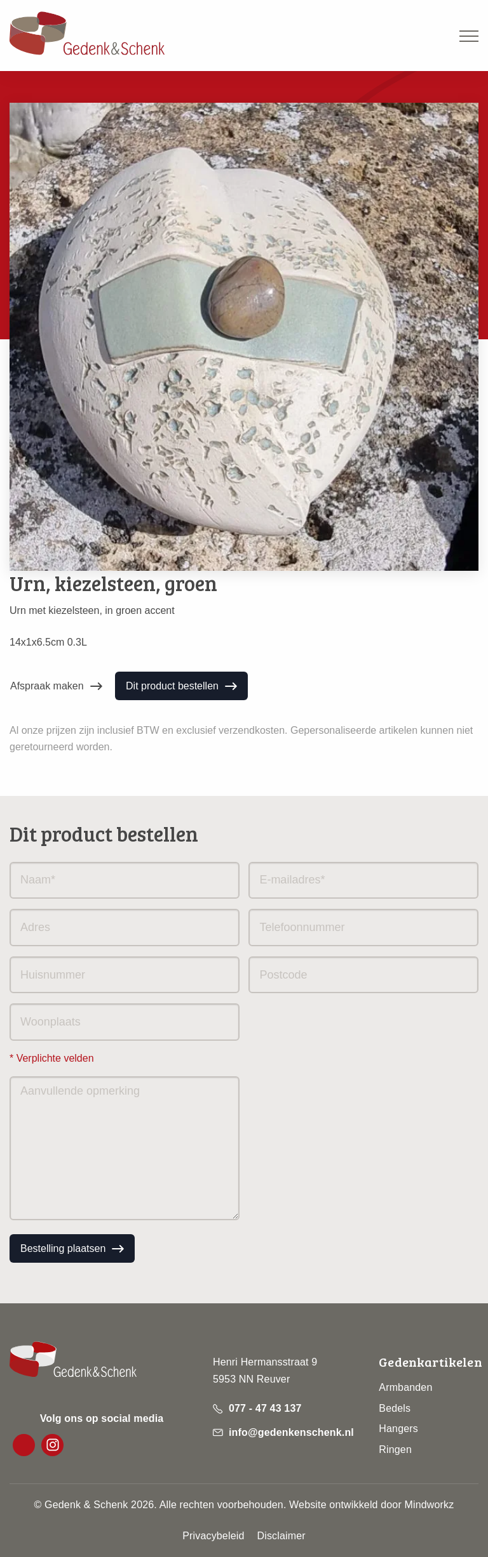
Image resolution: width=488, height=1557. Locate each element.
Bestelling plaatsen (62, 1248)
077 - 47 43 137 (265, 1408)
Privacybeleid (213, 1535)
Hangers (398, 1428)
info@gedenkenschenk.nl (291, 1432)
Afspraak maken (47, 686)
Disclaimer (281, 1535)
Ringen (395, 1449)
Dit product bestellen (172, 686)
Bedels (394, 1408)
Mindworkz (429, 1504)
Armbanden (405, 1387)
